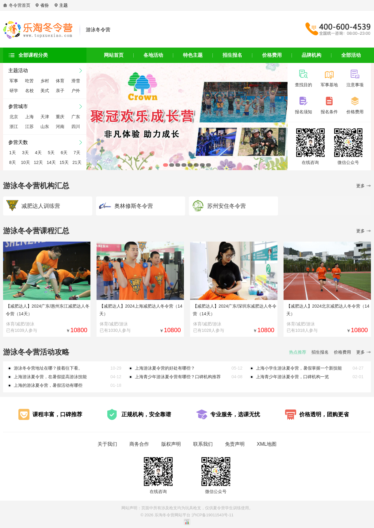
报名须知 (303, 109)
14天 (51, 162)
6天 (64, 152)
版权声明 (171, 444)
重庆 (60, 116)
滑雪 (75, 80)
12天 (38, 162)
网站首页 (114, 55)
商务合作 (139, 444)
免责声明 (235, 444)
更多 (363, 185)
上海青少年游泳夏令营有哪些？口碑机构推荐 (178, 376)
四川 (75, 126)
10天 (25, 162)
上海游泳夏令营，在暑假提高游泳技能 (50, 376)
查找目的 (303, 82)
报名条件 (329, 109)
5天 (51, 152)
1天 (12, 152)
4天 (38, 152)
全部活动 (351, 55)
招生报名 (232, 55)
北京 (14, 116)
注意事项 (355, 82)
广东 (75, 116)
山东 (44, 126)
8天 (12, 162)
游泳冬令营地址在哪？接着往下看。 (48, 368)
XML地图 (267, 444)
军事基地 (329, 82)
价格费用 (272, 55)
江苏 (29, 126)
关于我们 (107, 444)
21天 (77, 162)
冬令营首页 (19, 5)
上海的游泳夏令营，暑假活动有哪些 (48, 385)
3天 (25, 152)
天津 (44, 116)
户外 (75, 90)
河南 (60, 126)
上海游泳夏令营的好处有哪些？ (165, 368)
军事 (14, 80)
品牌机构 (311, 55)
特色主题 (193, 55)
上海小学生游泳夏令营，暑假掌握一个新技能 (299, 368)
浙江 (14, 126)
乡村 (44, 80)
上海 (29, 116)
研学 (14, 90)
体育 (60, 80)
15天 (64, 162)
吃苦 (29, 80)
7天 (77, 152)
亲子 (60, 90)
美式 (44, 90)
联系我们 (203, 444)
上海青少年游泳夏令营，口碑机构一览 (292, 376)
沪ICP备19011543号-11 (213, 515)
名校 (29, 90)
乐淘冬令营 (164, 515)
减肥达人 (18, 306)
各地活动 (153, 55)
